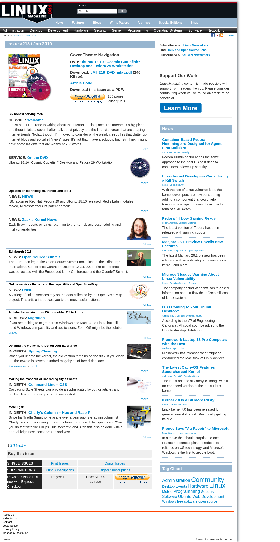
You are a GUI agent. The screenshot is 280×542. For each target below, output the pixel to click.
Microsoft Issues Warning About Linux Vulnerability (190, 276)
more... (145, 149)
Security (100, 30)
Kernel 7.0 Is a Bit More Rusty (188, 400)
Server (117, 30)
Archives (144, 22)
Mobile (167, 491)
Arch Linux (167, 250)
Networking (215, 30)
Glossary (6, 539)
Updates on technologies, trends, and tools (40, 191)
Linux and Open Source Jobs (187, 50)
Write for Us (10, 518)
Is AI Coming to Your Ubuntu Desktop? (187, 309)
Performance (175, 404)
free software (187, 501)
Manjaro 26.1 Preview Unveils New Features (192, 244)
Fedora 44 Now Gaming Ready (189, 218)
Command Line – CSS (47, 384)
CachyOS (178, 376)
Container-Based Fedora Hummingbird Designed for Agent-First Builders (192, 143)
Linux (172, 185)
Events (181, 486)
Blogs (97, 22)
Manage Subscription (15, 532)
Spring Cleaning (42, 351)
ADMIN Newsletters (196, 55)
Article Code (81, 83)
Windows (169, 501)
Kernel (33, 366)
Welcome (35, 120)
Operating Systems (168, 30)
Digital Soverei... (169, 433)
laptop (175, 348)
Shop (194, 22)
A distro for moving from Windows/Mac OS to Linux (46, 312)
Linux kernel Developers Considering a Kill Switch (195, 178)
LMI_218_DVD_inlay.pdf (111, 72)
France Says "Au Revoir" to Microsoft (195, 428)
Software (195, 30)
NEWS (27, 196)
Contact (7, 522)
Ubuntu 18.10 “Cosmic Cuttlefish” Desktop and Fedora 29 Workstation (105, 64)
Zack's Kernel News (39, 220)
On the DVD (37, 157)
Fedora (177, 152)
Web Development (208, 496)
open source (190, 433)
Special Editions (170, 22)
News (59, 22)
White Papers (119, 22)
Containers (167, 152)
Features (78, 22)
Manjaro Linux (180, 250)
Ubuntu (199, 316)
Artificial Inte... (168, 316)
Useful (28, 290)
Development (58, 30)
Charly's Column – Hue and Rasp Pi (59, 412)
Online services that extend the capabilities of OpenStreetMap (53, 284)
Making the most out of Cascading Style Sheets (43, 379)
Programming (138, 30)
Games (173, 223)
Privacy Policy (11, 529)
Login (231, 35)
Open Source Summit (41, 257)
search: (82, 5)
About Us (8, 514)
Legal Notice (10, 525)
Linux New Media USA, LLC (218, 539)
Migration (36, 318)
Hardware (81, 30)
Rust (185, 404)
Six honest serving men (26, 114)
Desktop (36, 30)
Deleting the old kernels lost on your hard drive (43, 345)
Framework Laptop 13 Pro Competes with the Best (194, 342)
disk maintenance (18, 366)
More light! (16, 407)
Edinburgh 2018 (20, 251)
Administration (13, 30)
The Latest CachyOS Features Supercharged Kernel (188, 369)
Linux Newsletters (195, 45)
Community (207, 479)
